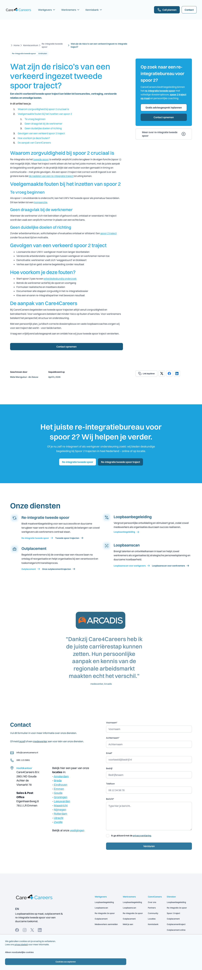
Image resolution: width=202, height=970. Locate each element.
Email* (109, 753)
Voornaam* (111, 722)
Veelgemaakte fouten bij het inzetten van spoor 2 (45, 113)
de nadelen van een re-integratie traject (51, 176)
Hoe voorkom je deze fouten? (34, 138)
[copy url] (146, 373)
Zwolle (58, 822)
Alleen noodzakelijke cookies (7, 952)
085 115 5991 (23, 760)
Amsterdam (61, 776)
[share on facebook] (169, 373)
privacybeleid (21, 944)
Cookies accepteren (66, 961)
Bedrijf (109, 768)
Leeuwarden (62, 801)
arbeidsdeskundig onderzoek (60, 278)
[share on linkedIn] (177, 373)
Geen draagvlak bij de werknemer (43, 123)
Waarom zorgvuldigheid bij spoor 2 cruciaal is (43, 109)
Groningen (60, 797)
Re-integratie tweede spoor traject (120, 462)
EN (17, 909)
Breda (58, 780)
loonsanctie (40, 202)
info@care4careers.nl (27, 752)
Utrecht (58, 818)
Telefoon (110, 783)
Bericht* (110, 798)
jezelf (22, 741)
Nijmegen (60, 809)
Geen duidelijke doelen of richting (43, 128)
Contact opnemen (66, 346)
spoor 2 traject (108, 233)
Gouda (58, 793)
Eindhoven (60, 784)
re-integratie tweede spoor (160, 90)
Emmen (59, 789)
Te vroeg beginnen (35, 119)
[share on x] (162, 373)
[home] (18, 9)
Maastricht (61, 805)
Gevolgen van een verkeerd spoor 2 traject (41, 133)
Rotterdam (60, 813)
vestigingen (77, 830)
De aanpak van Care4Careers (34, 142)
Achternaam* (112, 737)
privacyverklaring (142, 835)
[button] (46, 9)
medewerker (40, 741)
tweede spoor (41, 159)
